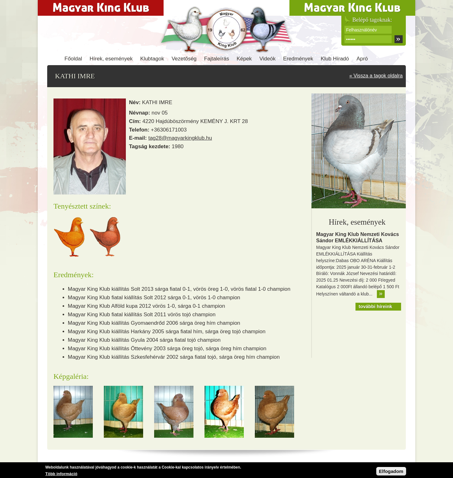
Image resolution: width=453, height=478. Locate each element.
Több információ (61, 475)
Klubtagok (152, 59)
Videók (267, 59)
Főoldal (73, 59)
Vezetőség (183, 59)
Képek (244, 59)
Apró (362, 59)
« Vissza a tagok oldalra (376, 75)
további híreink (375, 306)
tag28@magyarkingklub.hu (180, 138)
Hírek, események (111, 59)
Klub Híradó (335, 59)
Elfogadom (391, 472)
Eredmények (298, 59)
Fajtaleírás (216, 59)
